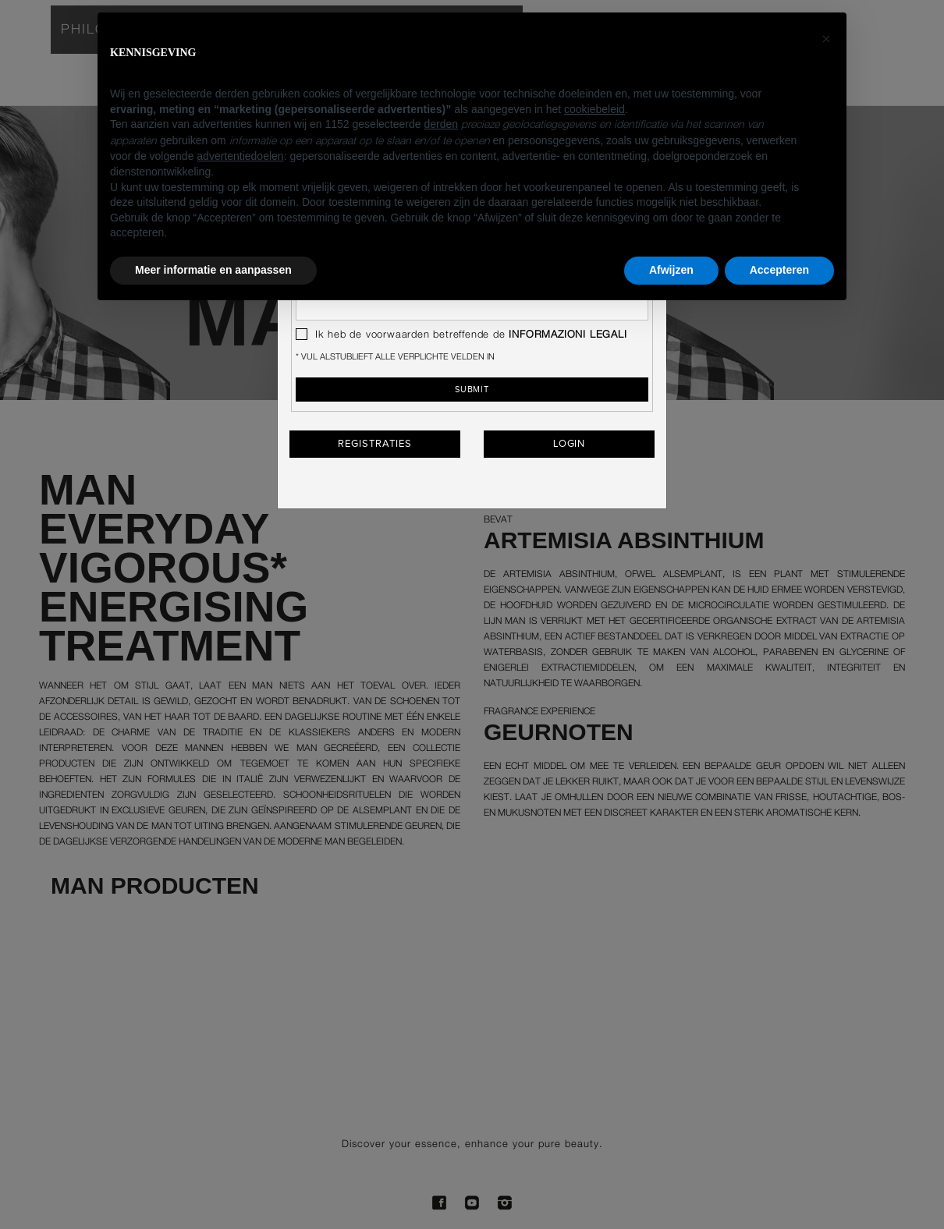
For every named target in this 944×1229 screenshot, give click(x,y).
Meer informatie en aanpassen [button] (213, 270)
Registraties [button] (374, 443)
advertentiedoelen (240, 156)
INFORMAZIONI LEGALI (567, 335)
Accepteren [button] (779, 270)
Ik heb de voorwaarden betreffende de (461, 334)
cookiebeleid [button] (594, 109)
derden (441, 124)
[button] (826, 37)
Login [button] (569, 443)
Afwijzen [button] (671, 270)
